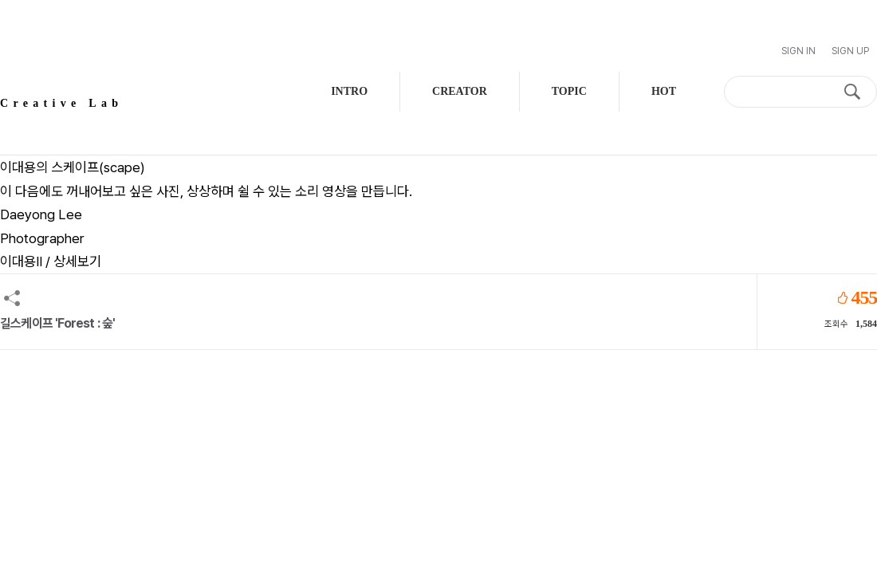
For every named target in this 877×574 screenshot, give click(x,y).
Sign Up (850, 51)
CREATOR (459, 91)
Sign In (798, 51)
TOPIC (569, 91)
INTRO (349, 91)
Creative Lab (61, 103)
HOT (663, 91)
